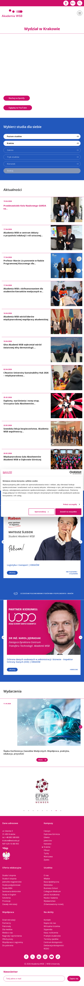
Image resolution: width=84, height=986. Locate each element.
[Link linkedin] (39, 956)
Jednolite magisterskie (12, 882)
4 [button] (37, 810)
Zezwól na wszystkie (68, 512)
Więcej (42, 760)
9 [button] (60, 810)
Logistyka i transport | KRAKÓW (23, 565)
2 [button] (28, 810)
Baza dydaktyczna (51, 882)
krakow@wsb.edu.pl (10, 840)
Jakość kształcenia (51, 894)
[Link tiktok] (58, 956)
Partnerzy (6, 923)
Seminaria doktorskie (11, 891)
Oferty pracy (7, 939)
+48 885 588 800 (12, 837)
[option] (42, 73)
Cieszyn (47, 831)
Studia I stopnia (9, 875)
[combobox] (72, 3)
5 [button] (42, 810)
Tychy (46, 853)
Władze (47, 878)
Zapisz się (74, 978)
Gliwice (47, 837)
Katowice (47, 843)
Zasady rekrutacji (9, 904)
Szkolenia (6, 898)
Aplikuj (12, 573)
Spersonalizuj (42, 512)
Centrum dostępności (53, 942)
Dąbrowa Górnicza (52, 834)
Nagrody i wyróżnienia (12, 936)
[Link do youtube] (51, 956)
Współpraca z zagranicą (12, 942)
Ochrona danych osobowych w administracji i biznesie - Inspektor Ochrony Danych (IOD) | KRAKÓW (40, 660)
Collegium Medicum (52, 891)
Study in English (9, 894)
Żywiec (46, 859)
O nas (46, 875)
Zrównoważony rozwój (53, 904)
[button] (65, 3)
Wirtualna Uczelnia (52, 926)
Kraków (47, 847)
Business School (51, 888)
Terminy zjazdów (51, 939)
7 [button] (51, 810)
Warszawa (48, 856)
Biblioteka (48, 885)
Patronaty (6, 926)
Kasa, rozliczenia (51, 932)
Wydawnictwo (49, 901)
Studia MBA (7, 888)
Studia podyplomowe (11, 885)
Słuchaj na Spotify (17, 98)
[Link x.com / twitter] (32, 956)
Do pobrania (7, 945)
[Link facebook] (26, 956)
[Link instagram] (45, 956)
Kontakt (47, 920)
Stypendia (48, 929)
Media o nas (7, 932)
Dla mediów (7, 929)
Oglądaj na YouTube (18, 107)
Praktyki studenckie (52, 936)
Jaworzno (48, 840)
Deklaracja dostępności (54, 945)
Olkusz (47, 850)
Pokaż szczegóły (70, 504)
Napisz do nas (50, 923)
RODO (46, 948)
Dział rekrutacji (8, 920)
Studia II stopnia (9, 878)
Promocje (6, 901)
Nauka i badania (51, 898)
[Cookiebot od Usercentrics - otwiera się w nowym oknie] (71, 472)
